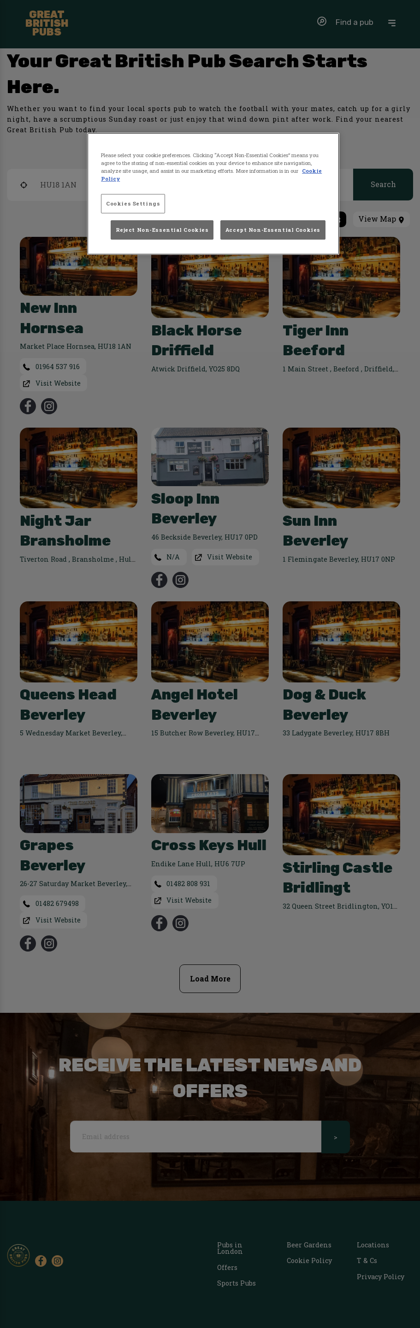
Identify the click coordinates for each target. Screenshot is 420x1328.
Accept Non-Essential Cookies (272, 229)
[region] (213, 194)
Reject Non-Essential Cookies (162, 229)
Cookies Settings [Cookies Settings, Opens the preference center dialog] (133, 203)
